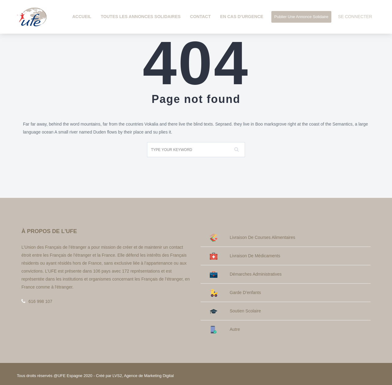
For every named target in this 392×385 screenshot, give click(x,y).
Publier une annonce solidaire (301, 16)
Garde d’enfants (235, 293)
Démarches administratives (246, 274)
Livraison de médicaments (245, 256)
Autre (225, 329)
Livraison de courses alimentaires (252, 237)
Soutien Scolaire (235, 311)
